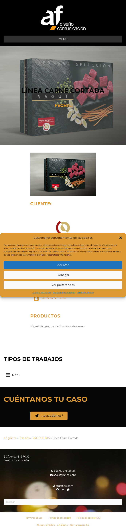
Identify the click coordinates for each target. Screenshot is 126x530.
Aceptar (63, 265)
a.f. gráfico (10, 438)
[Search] (63, 502)
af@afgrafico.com (63, 475)
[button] (120, 238)
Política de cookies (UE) (89, 517)
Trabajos (24, 438)
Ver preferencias (63, 285)
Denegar (63, 275)
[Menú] (13, 374)
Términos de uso (85, 292)
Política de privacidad (64, 292)
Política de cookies (41, 292)
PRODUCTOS (45, 316)
